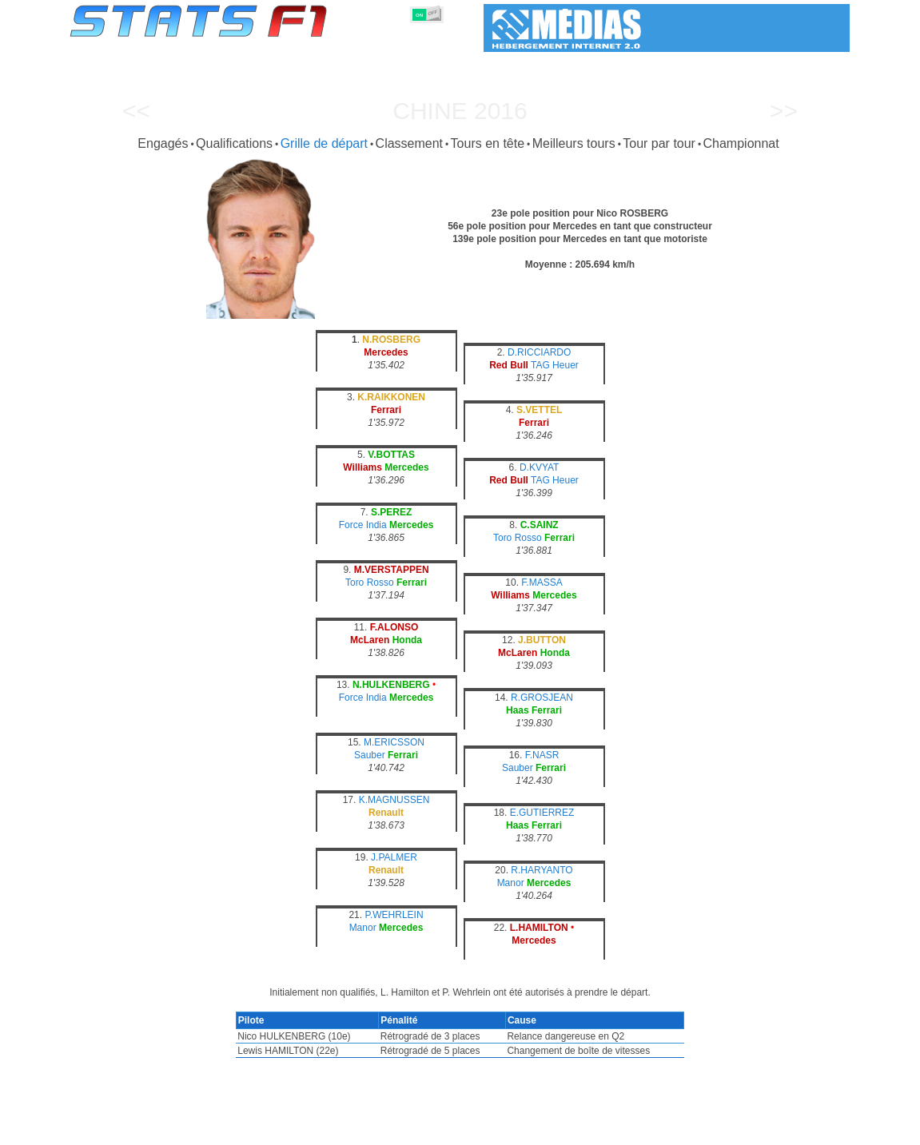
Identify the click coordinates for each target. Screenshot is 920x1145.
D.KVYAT (540, 467)
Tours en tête (488, 143)
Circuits (594, 1129)
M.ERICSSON (394, 742)
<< (136, 110)
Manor (510, 883)
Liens (692, 1129)
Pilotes (309, 1129)
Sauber (369, 755)
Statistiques (125, 1129)
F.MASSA (541, 582)
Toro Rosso (517, 537)
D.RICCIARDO (539, 352)
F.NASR (542, 755)
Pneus (493, 1129)
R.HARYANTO (541, 870)
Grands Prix (250, 1129)
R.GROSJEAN (542, 697)
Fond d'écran (753, 1129)
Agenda (645, 1129)
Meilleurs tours (573, 143)
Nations (542, 1129)
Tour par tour (659, 143)
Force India (363, 525)
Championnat (741, 143)
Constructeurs (375, 1129)
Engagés (162, 143)
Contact (817, 1129)
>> (784, 110)
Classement (409, 143)
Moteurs (443, 1129)
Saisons (187, 1129)
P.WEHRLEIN (393, 914)
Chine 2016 (459, 110)
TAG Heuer (555, 365)
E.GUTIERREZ (542, 812)
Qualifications (234, 143)
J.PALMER (394, 857)
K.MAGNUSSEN (394, 799)
